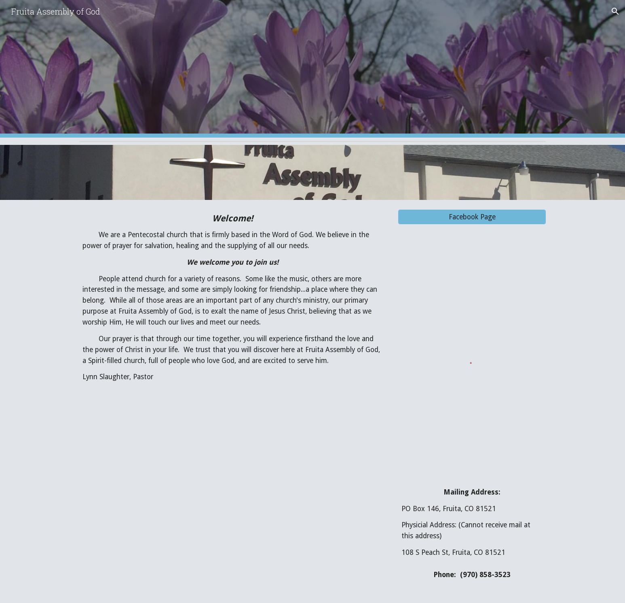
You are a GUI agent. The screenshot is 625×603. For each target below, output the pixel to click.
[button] (615, 11)
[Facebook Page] (472, 217)
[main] (232, 298)
